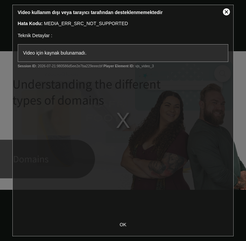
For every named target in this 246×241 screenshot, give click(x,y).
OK (122, 224)
